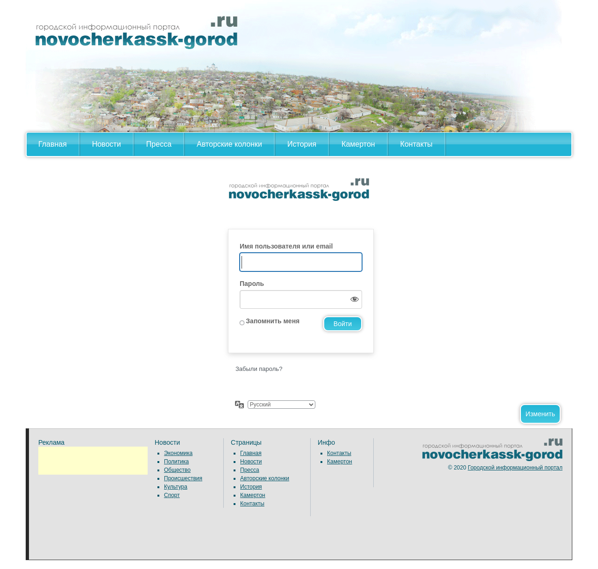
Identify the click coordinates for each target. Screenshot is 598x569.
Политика (176, 461)
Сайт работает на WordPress (299, 197)
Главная (52, 144)
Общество (177, 470)
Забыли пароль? (258, 368)
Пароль (252, 283)
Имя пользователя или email (286, 246)
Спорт (172, 495)
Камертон (358, 144)
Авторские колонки (229, 144)
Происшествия (183, 478)
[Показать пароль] (352, 299)
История (301, 144)
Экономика (178, 453)
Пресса (158, 144)
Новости (106, 144)
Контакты (416, 144)
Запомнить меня (272, 321)
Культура (175, 487)
